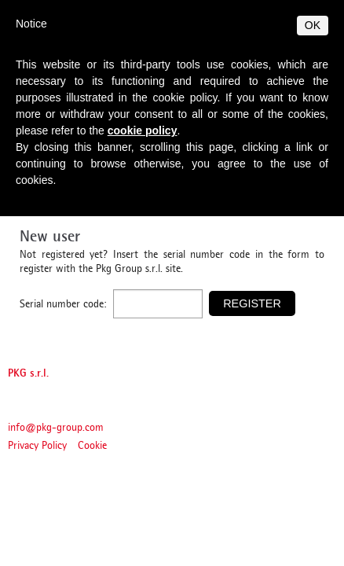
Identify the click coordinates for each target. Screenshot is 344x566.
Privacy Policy (37, 446)
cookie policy (142, 130)
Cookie (92, 446)
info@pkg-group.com (56, 428)
